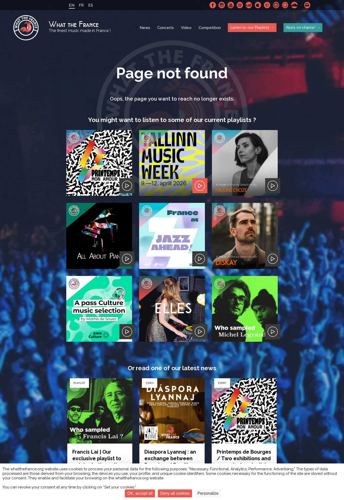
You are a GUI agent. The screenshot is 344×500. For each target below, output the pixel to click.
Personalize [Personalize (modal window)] (207, 493)
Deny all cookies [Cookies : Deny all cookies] (175, 493)
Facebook (212, 5)
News (145, 27)
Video (186, 27)
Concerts (165, 27)
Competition (210, 27)
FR (81, 5)
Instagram (221, 5)
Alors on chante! (300, 27)
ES (90, 5)
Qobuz (285, 5)
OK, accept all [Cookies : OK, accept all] (139, 493)
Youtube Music (267, 5)
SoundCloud (294, 5)
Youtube (231, 5)
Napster (276, 5)
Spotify (240, 5)
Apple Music (258, 5)
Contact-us (307, 5)
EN (71, 5)
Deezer (249, 5)
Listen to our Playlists (249, 27)
